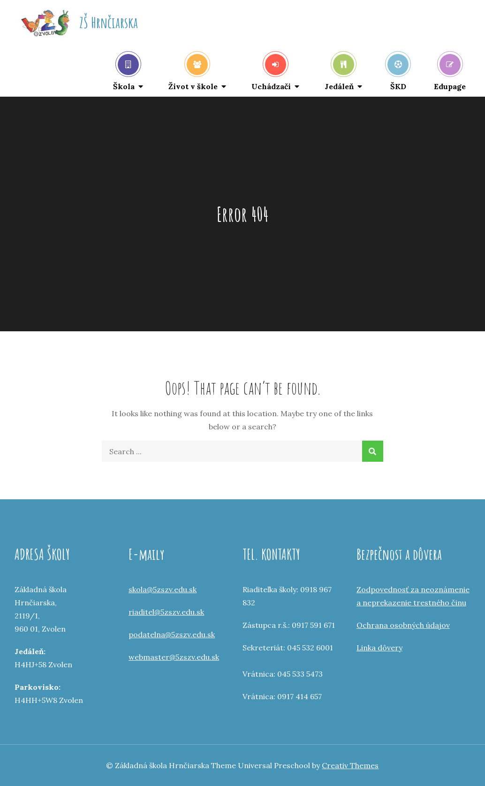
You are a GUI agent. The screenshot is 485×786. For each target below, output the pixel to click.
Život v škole (193, 72)
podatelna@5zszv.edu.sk (172, 634)
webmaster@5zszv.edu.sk (174, 657)
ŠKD (398, 72)
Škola (126, 72)
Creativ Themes (350, 765)
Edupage (450, 72)
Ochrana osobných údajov (403, 625)
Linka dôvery (379, 647)
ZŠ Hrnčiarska (108, 22)
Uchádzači (271, 72)
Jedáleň (339, 72)
